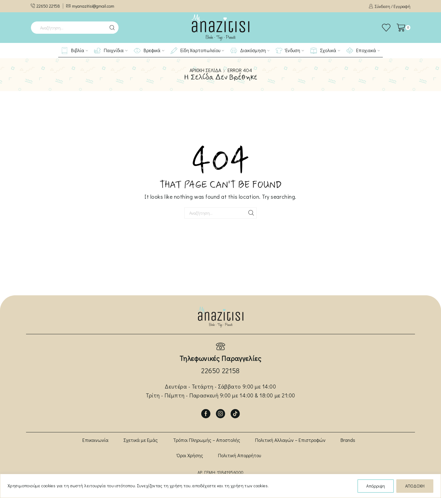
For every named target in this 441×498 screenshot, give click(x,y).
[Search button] (112, 27)
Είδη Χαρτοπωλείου (197, 50)
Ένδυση (290, 50)
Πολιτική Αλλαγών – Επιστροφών (290, 440)
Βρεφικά (149, 50)
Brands (348, 440)
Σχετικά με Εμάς (140, 440)
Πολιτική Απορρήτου (239, 455)
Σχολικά (325, 50)
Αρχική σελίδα (205, 70)
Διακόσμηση (250, 50)
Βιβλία (74, 50)
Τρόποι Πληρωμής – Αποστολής (206, 440)
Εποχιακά (363, 50)
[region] (220, 486)
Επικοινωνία (95, 440)
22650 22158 (220, 370)
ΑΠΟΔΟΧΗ (414, 486)
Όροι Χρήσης (190, 455)
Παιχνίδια (111, 50)
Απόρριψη (375, 486)
